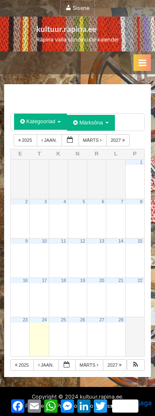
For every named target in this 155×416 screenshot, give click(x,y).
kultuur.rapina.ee (66, 29)
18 (63, 280)
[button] (135, 365)
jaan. (49, 140)
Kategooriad (40, 121)
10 (44, 240)
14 (121, 240)
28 (121, 319)
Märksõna (90, 122)
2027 (118, 140)
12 (82, 240)
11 (63, 240)
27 (101, 319)
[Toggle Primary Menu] (142, 62)
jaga (132, 406)
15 (140, 240)
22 (140, 280)
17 (44, 280)
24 (44, 319)
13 (101, 240)
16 (25, 280)
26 (82, 319)
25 (63, 319)
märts (93, 140)
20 (101, 280)
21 (121, 280)
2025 (25, 140)
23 (25, 319)
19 (82, 280)
